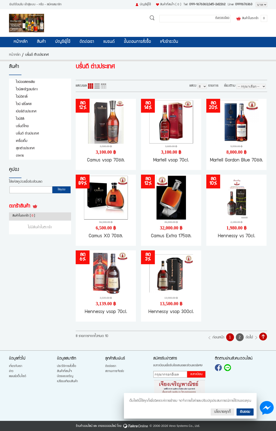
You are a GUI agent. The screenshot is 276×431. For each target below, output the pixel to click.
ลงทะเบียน (196, 374)
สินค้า (41, 42)
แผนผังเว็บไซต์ (17, 376)
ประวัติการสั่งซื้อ (66, 366)
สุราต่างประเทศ (25, 148)
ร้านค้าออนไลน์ (84, 426)
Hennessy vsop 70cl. (106, 312)
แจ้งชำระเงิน (169, 42)
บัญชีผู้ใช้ (145, 4)
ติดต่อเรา (87, 42)
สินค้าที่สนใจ (170, 4)
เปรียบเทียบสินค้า (67, 381)
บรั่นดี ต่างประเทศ (27, 133)
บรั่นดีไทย (22, 126)
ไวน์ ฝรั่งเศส (23, 104)
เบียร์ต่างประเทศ (26, 111)
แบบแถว (97, 86)
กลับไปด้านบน (263, 336)
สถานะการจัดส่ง (114, 371)
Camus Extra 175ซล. (171, 236)
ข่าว (11, 371)
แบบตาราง (103, 86)
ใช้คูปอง (61, 190)
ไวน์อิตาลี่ (21, 96)
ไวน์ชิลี (20, 118)
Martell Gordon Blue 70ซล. (236, 160)
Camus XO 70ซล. (106, 236)
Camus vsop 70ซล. (106, 160)
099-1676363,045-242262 (207, 4)
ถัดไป (249, 337)
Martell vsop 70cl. (171, 160)
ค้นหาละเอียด (222, 18)
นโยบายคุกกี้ (222, 411)
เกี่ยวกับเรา (15, 366)
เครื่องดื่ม (21, 141)
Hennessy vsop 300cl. (171, 312)
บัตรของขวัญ (65, 376)
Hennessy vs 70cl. (236, 236)
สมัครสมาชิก (54, 4)
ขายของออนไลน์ (107, 426)
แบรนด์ (109, 42)
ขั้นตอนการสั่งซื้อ (137, 42)
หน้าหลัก (21, 42)
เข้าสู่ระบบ (30, 4)
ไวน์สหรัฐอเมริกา (27, 89)
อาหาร (20, 155)
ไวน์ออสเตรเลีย (25, 82)
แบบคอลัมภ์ (90, 86)
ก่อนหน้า (218, 337)
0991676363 (243, 4)
